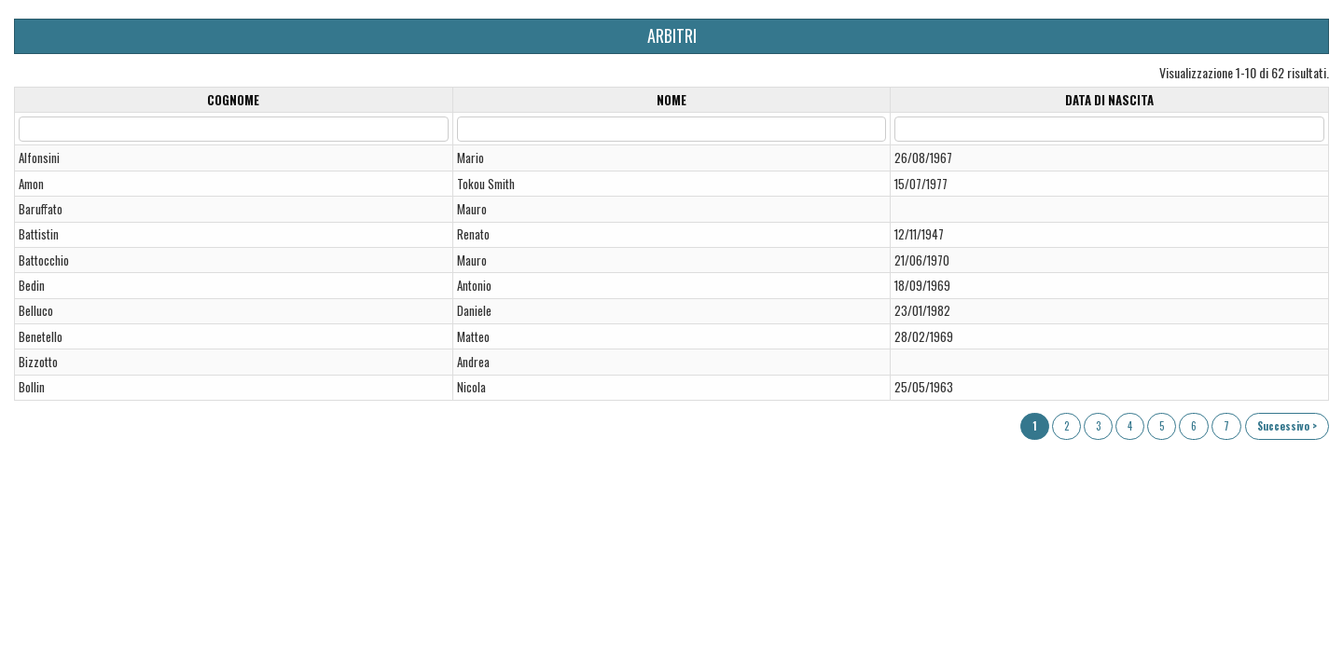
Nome (671, 100)
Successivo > (1287, 425)
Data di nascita (1109, 100)
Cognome (233, 100)
